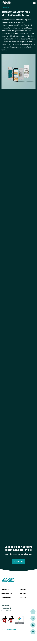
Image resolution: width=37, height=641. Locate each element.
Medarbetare (6, 597)
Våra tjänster (6, 589)
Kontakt (23, 597)
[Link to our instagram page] (33, 618)
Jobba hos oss (6, 593)
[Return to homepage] (6, 3)
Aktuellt (23, 593)
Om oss (23, 589)
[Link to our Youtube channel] (33, 631)
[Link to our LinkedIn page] (33, 625)
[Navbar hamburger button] (34, 3)
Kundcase (6, 7)
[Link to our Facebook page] (33, 611)
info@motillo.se (8, 629)
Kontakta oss (18, 562)
